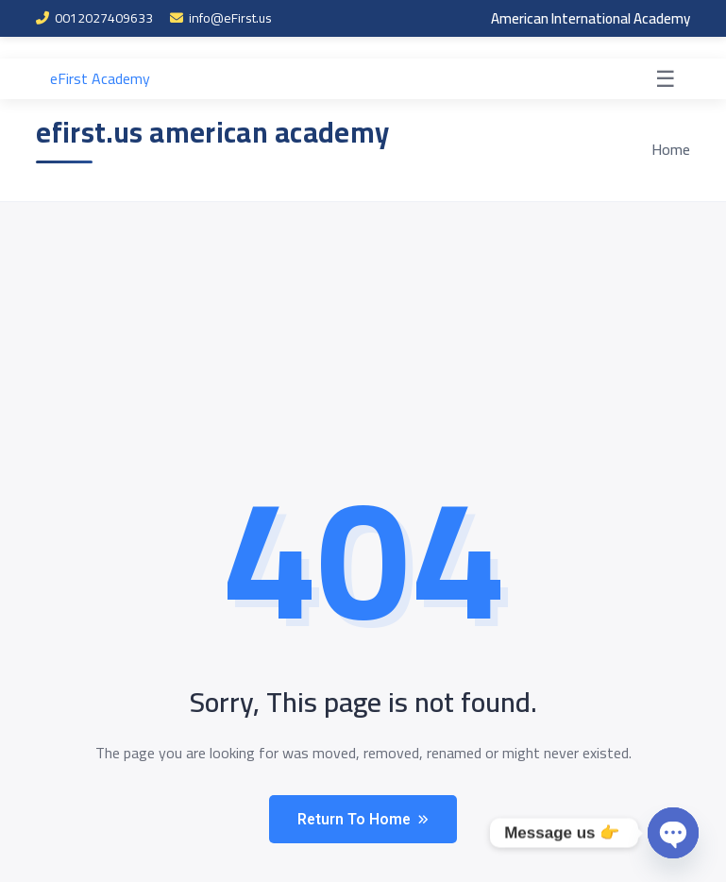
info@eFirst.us (221, 18)
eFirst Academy (100, 79)
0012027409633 (94, 18)
